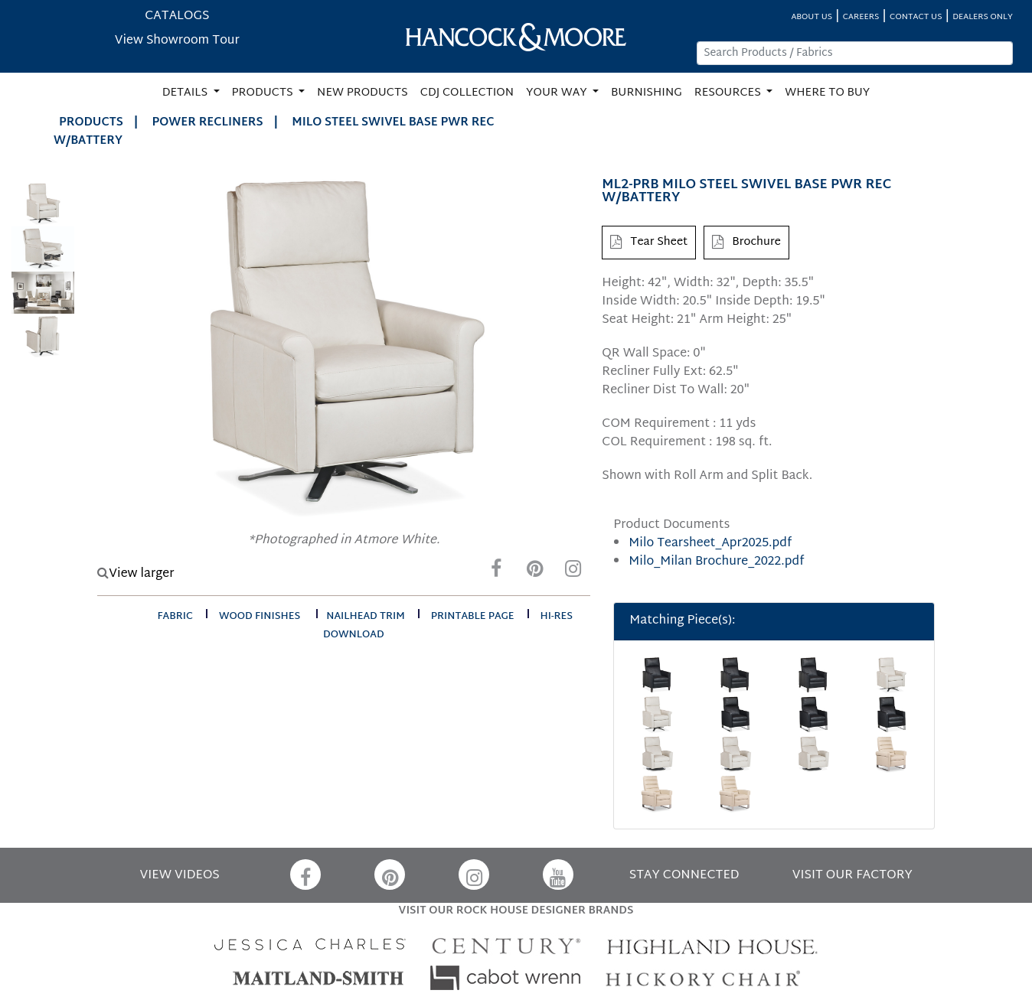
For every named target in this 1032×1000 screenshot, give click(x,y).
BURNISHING (646, 93)
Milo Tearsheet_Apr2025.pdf (710, 544)
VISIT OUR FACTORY (852, 876)
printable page (472, 616)
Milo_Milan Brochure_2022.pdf (716, 562)
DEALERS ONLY (982, 17)
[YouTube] (558, 874)
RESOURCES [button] (729, 93)
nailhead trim (365, 616)
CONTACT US (916, 17)
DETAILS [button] (186, 93)
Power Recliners (207, 122)
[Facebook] (496, 573)
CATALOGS (177, 16)
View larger (135, 574)
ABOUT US (811, 17)
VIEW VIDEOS (180, 876)
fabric (175, 616)
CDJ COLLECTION (467, 93)
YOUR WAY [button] (557, 93)
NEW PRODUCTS (362, 93)
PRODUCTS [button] (264, 93)
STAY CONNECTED (684, 876)
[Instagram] (572, 573)
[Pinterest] (534, 573)
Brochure (746, 242)
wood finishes (259, 616)
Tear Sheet (648, 242)
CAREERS (861, 17)
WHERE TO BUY (827, 93)
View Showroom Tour (177, 41)
